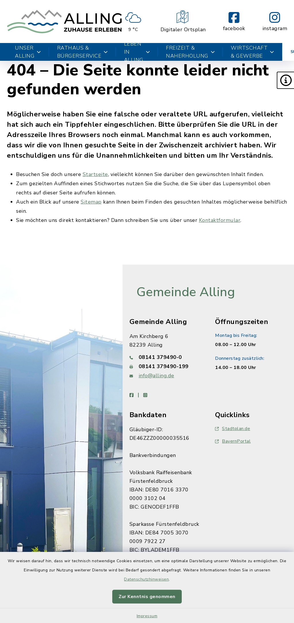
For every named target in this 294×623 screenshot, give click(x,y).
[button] (285, 80)
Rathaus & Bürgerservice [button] (82, 51)
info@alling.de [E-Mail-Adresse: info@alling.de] (156, 375)
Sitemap (91, 201)
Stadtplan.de (232, 428)
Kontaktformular (220, 220)
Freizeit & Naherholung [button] (190, 51)
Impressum (147, 616)
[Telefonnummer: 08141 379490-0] (165, 357)
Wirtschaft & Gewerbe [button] (252, 51)
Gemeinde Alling (185, 292)
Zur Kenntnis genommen (147, 596)
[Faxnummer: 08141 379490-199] (165, 366)
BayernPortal (233, 441)
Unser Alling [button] (28, 51)
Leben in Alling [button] (137, 52)
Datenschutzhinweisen (146, 579)
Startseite (95, 174)
